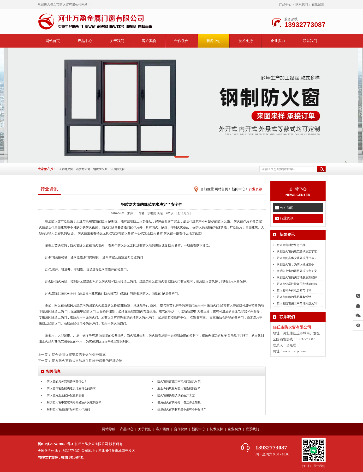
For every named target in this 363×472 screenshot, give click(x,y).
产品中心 (285, 4)
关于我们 (117, 41)
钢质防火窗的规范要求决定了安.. (297, 271)
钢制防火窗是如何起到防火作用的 (68, 409)
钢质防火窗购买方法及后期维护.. (297, 277)
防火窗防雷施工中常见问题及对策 (179, 381)
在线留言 (318, 4)
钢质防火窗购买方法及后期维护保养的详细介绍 (87, 360)
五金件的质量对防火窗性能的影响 (179, 388)
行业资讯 (286, 218)
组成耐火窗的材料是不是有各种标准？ (181, 409)
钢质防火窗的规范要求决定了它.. (297, 251)
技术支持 (245, 41)
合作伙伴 (181, 41)
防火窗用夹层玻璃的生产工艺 (176, 395)
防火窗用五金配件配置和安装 (65, 395)
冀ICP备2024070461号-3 (55, 444)
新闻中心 (213, 41)
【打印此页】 (183, 213)
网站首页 (53, 41)
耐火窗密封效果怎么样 (291, 245)
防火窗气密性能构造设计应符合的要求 (71, 388)
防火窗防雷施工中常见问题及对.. (297, 303)
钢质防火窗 (100, 169)
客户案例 (149, 41)
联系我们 (301, 4)
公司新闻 (286, 207)
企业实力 (278, 41)
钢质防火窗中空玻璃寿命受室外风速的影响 (74, 402)
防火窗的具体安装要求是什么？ (297, 258)
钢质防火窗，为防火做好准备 (295, 264)
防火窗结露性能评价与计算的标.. (297, 284)
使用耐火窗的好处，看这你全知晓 (179, 402)
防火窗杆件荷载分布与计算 (294, 290)
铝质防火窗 (117, 169)
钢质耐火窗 (66, 169)
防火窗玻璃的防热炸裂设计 (294, 297)
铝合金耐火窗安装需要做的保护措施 (79, 354)
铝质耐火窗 (83, 169)
